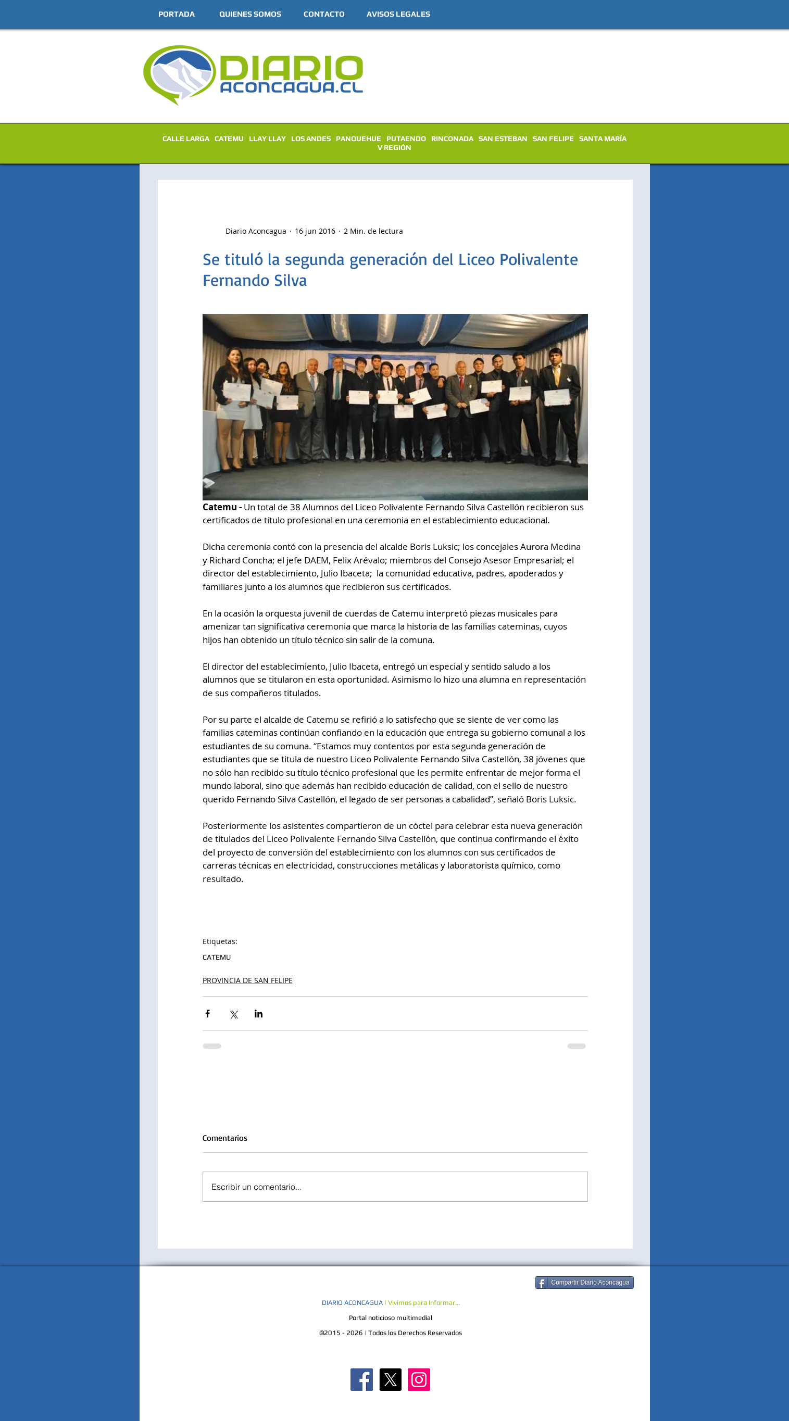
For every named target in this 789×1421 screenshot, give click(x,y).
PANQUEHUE (358, 138)
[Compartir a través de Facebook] (207, 1013)
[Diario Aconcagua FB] (361, 1379)
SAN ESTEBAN (503, 138)
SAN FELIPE (553, 138)
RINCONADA (452, 138)
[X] (390, 1379)
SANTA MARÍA (603, 138)
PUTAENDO (406, 138)
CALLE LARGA (185, 138)
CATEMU (229, 138)
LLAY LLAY (267, 138)
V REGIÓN (394, 147)
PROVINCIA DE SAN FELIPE (248, 980)
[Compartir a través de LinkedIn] (259, 1013)
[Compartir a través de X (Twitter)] (233, 1013)
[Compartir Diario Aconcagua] (584, 1282)
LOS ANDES (311, 138)
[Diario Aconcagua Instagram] (419, 1379)
